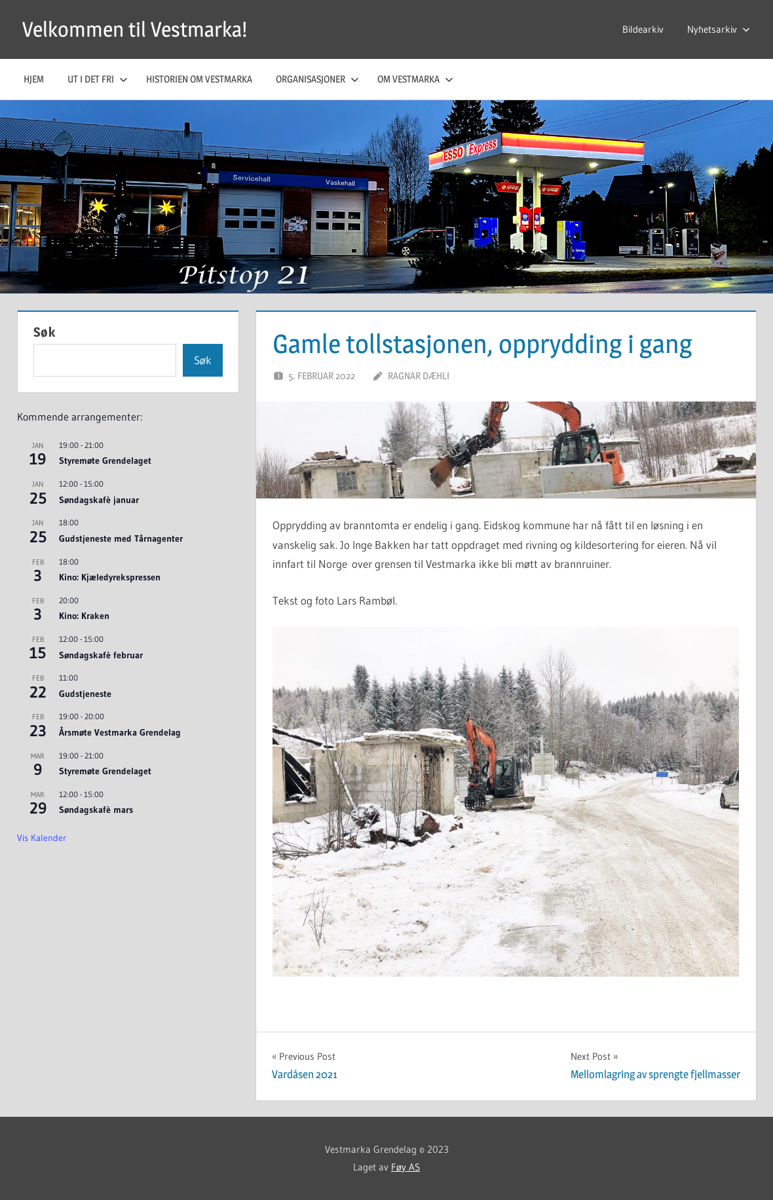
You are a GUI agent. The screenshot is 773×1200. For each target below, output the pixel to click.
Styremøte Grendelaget (105, 460)
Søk (44, 332)
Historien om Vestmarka (199, 79)
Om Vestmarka (415, 79)
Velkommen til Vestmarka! (134, 29)
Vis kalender (41, 838)
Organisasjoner (317, 79)
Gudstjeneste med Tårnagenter (121, 538)
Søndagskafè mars (96, 810)
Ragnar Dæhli (418, 375)
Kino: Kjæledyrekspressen (109, 577)
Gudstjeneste (85, 694)
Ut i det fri (97, 79)
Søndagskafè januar (99, 500)
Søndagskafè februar (101, 655)
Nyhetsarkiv (718, 29)
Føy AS (405, 1167)
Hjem (34, 79)
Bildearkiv (643, 29)
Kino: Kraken (84, 616)
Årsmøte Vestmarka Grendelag (120, 732)
